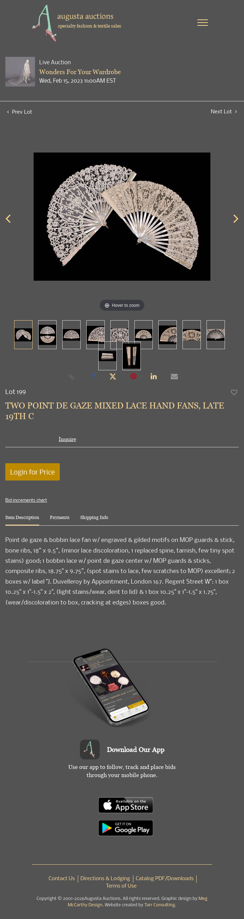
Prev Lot (19, 111)
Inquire (67, 439)
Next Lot (224, 111)
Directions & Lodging (105, 879)
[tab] (22, 520)
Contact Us (62, 879)
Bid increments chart (26, 500)
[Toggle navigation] (202, 22)
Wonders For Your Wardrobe (80, 71)
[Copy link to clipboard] (72, 376)
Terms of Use (121, 886)
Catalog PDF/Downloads (165, 879)
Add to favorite (234, 392)
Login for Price (32, 472)
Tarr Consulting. (160, 905)
